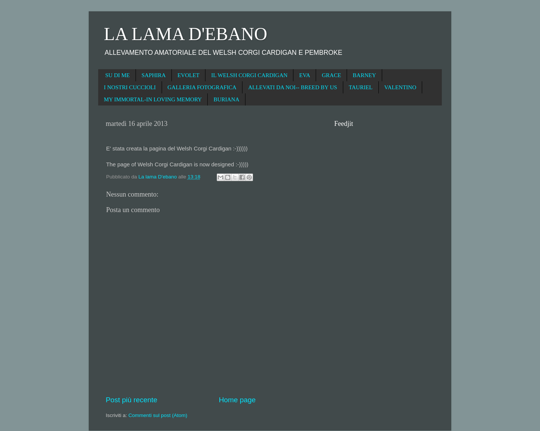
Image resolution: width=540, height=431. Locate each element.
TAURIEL (361, 87)
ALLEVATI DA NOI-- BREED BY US (292, 87)
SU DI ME (117, 75)
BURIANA (226, 99)
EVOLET (188, 75)
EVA (304, 75)
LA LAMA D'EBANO (185, 34)
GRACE (331, 75)
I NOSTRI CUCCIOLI (130, 87)
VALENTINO (400, 87)
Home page (237, 400)
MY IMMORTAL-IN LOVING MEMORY (153, 99)
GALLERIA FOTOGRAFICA (202, 87)
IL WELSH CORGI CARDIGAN (249, 75)
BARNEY (364, 75)
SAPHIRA (154, 75)
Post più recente (131, 400)
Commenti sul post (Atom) (157, 415)
